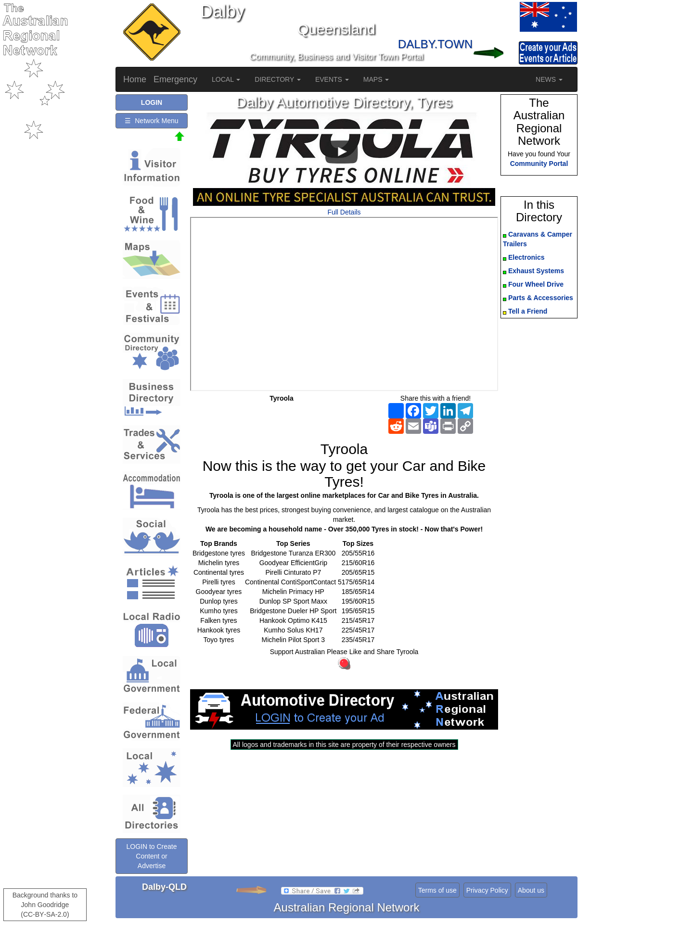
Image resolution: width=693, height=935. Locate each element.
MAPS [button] (376, 79)
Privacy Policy (487, 890)
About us (531, 890)
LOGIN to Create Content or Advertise (151, 856)
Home (134, 79)
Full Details (343, 212)
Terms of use (437, 890)
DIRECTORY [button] (278, 79)
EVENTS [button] (332, 79)
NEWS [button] (549, 79)
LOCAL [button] (226, 79)
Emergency (175, 79)
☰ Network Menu (151, 121)
